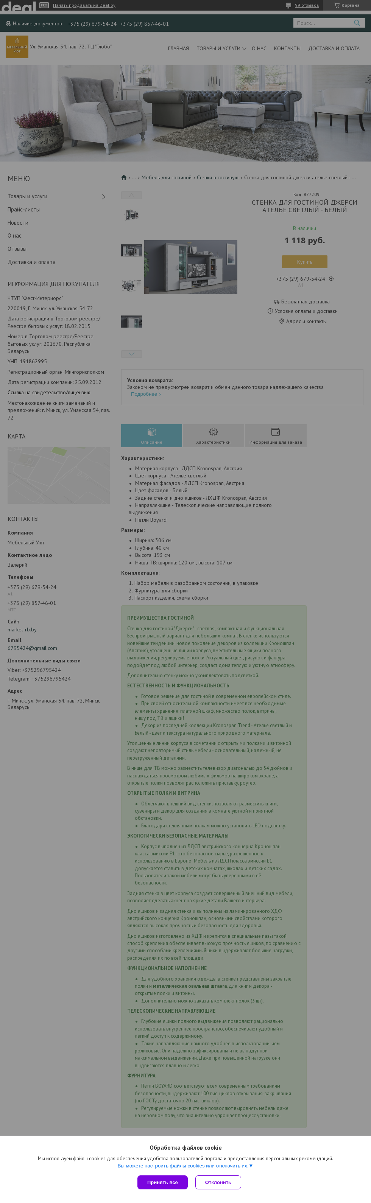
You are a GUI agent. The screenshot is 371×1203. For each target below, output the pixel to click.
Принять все (162, 1182)
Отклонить (218, 1182)
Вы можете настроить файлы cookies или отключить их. (182, 1166)
